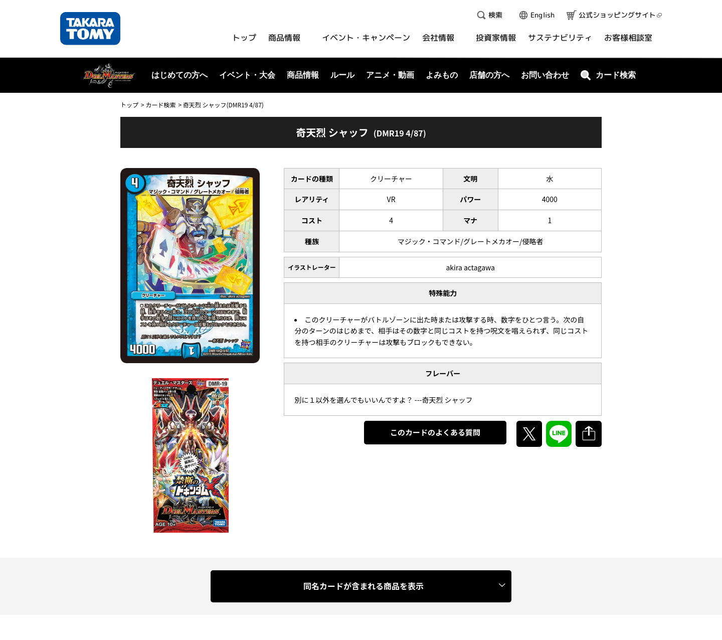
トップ (129, 104)
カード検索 (160, 104)
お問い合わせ (545, 75)
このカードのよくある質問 (435, 432)
